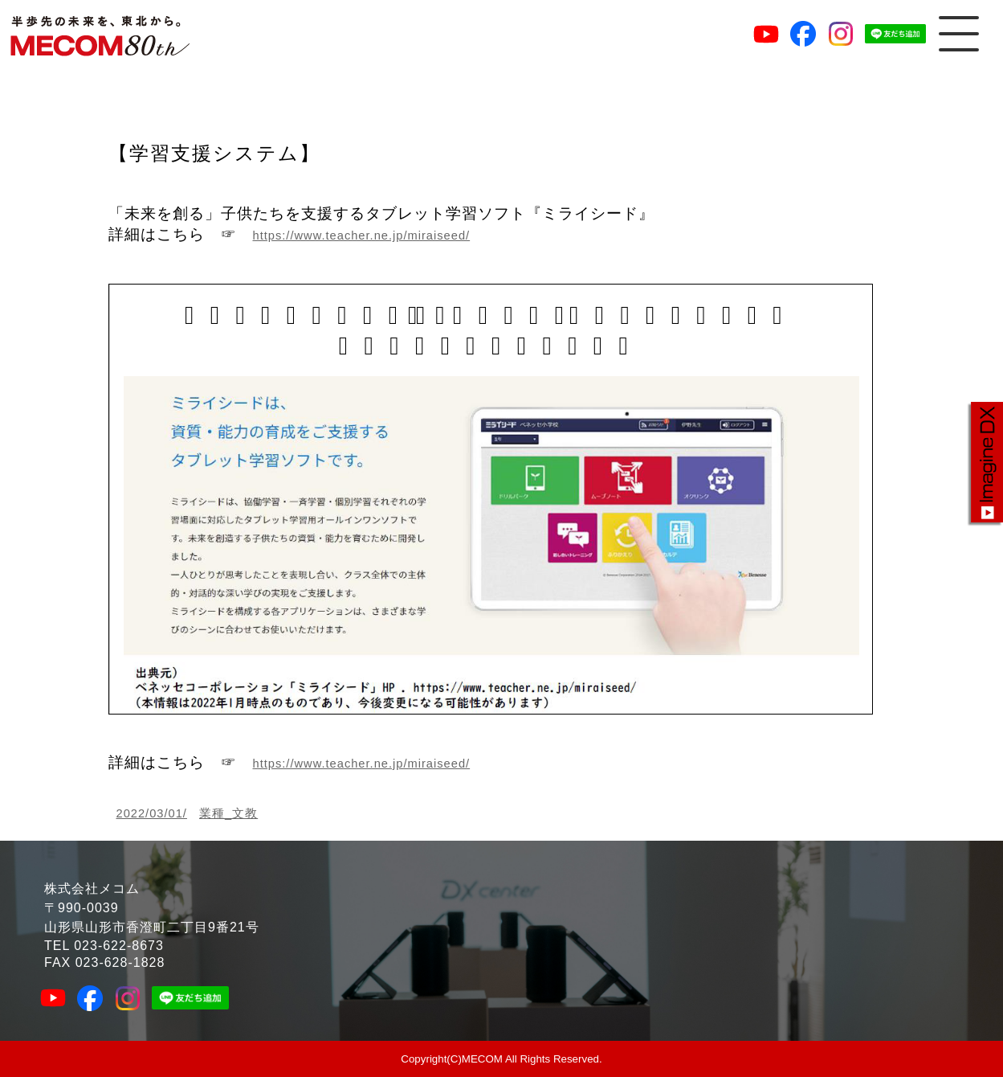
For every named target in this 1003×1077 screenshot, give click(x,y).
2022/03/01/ (151, 813)
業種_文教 (228, 813)
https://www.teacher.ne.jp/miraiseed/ (362, 235)
